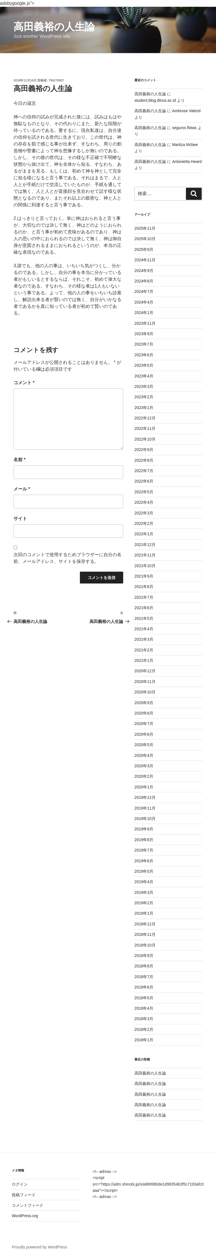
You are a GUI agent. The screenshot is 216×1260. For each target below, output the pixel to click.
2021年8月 (143, 586)
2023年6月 (143, 355)
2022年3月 (143, 513)
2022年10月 (145, 439)
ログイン (20, 1184)
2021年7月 (143, 597)
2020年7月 (143, 723)
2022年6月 (143, 481)
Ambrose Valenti (186, 111)
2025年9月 (143, 249)
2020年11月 (145, 681)
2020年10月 (145, 692)
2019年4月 (143, 881)
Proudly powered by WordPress (39, 1247)
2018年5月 (143, 998)
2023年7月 (143, 344)
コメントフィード (27, 1205)
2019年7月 (143, 850)
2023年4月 (143, 376)
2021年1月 (143, 660)
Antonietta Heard (187, 161)
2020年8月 (143, 713)
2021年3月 (143, 639)
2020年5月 (143, 744)
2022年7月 (143, 470)
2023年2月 (143, 397)
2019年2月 (143, 903)
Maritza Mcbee (185, 144)
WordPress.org (25, 1215)
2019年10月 (145, 818)
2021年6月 (143, 607)
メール (22, 489)
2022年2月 (143, 523)
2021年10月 (145, 565)
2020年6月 (143, 734)
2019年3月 (143, 892)
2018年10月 (145, 945)
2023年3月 (143, 386)
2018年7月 (143, 976)
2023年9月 (143, 333)
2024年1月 (143, 312)
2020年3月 (143, 766)
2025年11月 (145, 228)
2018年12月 (145, 924)
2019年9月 (143, 829)
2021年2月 (143, 650)
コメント (24, 382)
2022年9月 (143, 449)
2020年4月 (143, 755)
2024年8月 (143, 281)
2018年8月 (143, 966)
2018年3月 (143, 1018)
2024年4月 (143, 302)
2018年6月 (143, 987)
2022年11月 (145, 428)
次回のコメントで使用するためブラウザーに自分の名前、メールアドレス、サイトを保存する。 (68, 558)
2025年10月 (145, 238)
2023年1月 (143, 407)
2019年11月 (145, 808)
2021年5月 (143, 618)
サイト (20, 518)
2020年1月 (143, 787)
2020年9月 (143, 702)
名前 (20, 459)
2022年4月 (143, 502)
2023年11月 (145, 323)
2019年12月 (145, 797)
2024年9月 (143, 270)
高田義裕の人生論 (54, 26)
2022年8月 (143, 460)
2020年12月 (145, 671)
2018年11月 (145, 934)
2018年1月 (143, 1040)
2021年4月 (143, 629)
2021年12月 (145, 544)
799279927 (56, 80)
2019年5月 (143, 871)
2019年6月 (143, 861)
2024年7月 (143, 291)
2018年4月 (143, 1008)
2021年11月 (145, 555)
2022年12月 (145, 418)
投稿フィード (23, 1195)
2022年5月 (143, 492)
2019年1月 (143, 913)
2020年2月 (143, 776)
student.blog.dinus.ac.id (155, 100)
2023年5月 (143, 365)
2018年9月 (143, 955)
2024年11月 (145, 260)
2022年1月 (143, 534)
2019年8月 (143, 839)
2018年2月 (143, 1029)
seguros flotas (184, 127)
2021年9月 (143, 576)
